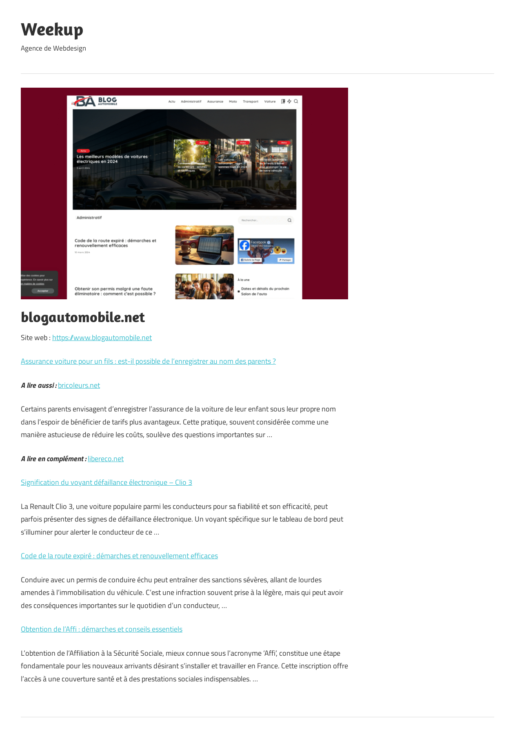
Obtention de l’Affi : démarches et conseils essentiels (101, 628)
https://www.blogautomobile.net (102, 337)
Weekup (52, 29)
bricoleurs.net (79, 385)
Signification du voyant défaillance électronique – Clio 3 (106, 482)
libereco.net (106, 458)
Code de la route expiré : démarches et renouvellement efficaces (119, 555)
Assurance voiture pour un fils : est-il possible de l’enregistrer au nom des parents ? (148, 361)
